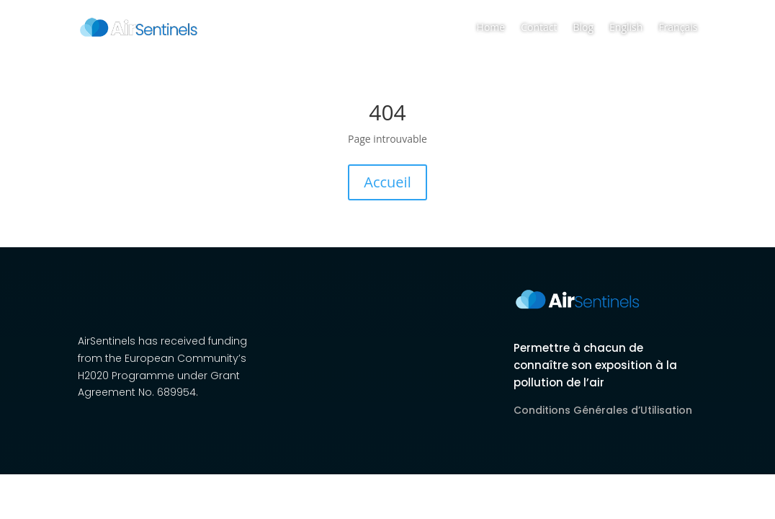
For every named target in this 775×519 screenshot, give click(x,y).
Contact (539, 27)
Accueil (387, 182)
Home (491, 27)
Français (677, 27)
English (625, 27)
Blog (583, 27)
